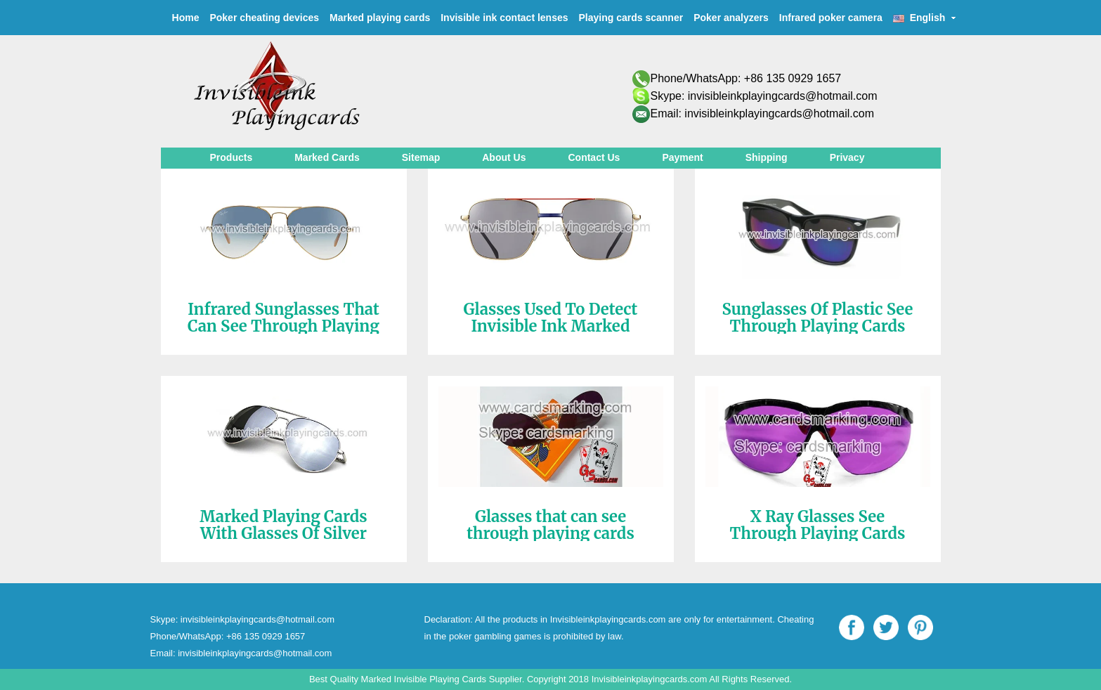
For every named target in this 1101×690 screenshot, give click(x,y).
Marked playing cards (380, 17)
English (924, 17)
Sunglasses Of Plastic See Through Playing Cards (817, 317)
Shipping (766, 157)
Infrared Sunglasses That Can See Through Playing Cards (283, 326)
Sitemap (421, 157)
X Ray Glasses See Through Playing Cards (818, 525)
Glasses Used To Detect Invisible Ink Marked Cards (551, 326)
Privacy (847, 157)
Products (231, 157)
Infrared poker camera (830, 17)
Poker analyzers (731, 17)
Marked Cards (327, 157)
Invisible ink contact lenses (504, 17)
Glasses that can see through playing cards (550, 525)
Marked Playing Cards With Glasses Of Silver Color (283, 533)
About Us (504, 157)
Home (186, 17)
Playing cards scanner (631, 17)
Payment (682, 157)
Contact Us (594, 157)
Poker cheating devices (264, 17)
